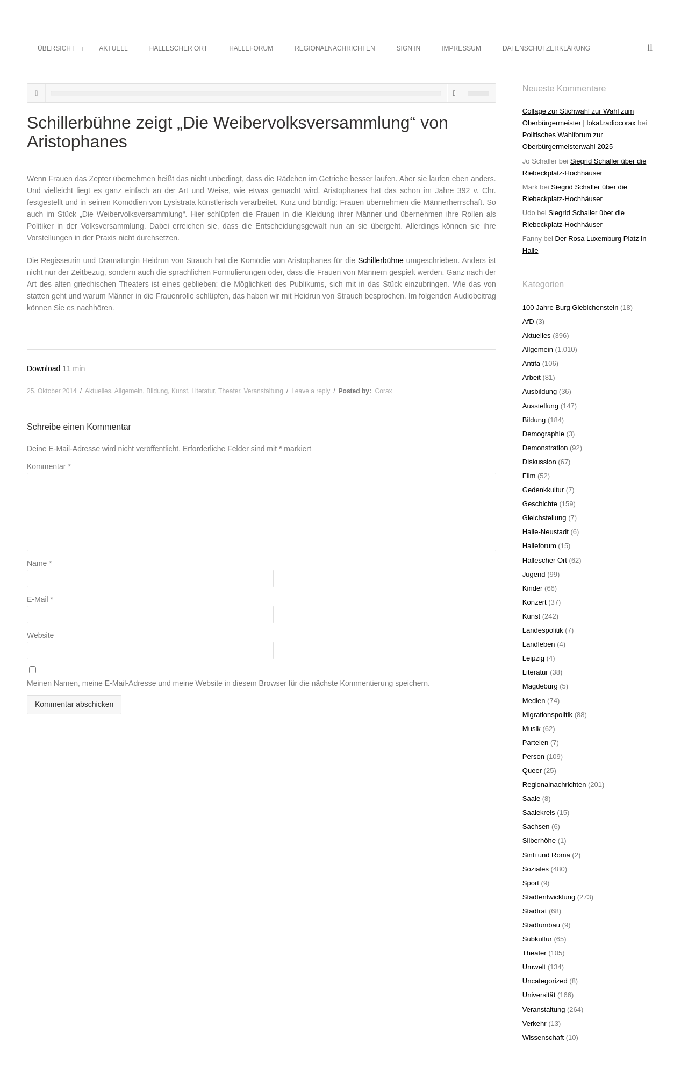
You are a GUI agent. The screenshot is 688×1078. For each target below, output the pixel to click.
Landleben (538, 644)
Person (533, 757)
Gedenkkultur (543, 490)
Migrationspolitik (547, 715)
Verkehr (534, 1023)
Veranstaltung (263, 391)
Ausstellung (540, 406)
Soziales (535, 869)
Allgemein (128, 391)
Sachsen (536, 826)
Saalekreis (538, 812)
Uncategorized (545, 981)
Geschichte (539, 504)
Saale (531, 799)
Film (529, 476)
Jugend (534, 574)
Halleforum (539, 546)
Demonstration (545, 448)
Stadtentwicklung (548, 897)
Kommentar (49, 466)
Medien (534, 701)
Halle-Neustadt (545, 532)
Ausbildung (539, 391)
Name (39, 563)
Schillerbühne (381, 260)
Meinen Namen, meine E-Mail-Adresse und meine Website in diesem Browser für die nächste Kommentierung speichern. (228, 683)
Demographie (543, 434)
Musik (531, 729)
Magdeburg (540, 686)
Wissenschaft (543, 1037)
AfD (528, 321)
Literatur (202, 391)
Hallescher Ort (544, 560)
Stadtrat (534, 911)
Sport (530, 883)
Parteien (535, 743)
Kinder (532, 588)
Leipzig (533, 658)
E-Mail (40, 599)
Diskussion (539, 462)
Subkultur (537, 939)
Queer (532, 771)
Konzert (534, 602)
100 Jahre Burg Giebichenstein (570, 307)
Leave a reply (310, 391)
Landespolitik (542, 630)
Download (44, 368)
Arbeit (531, 377)
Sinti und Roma (546, 855)
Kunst (179, 391)
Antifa (531, 363)
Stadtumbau (541, 925)
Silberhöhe (539, 840)
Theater (229, 391)
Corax (383, 391)
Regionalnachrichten (554, 785)
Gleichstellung (544, 518)
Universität (538, 995)
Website (40, 635)
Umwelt (534, 967)
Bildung (157, 391)
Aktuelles (98, 391)
